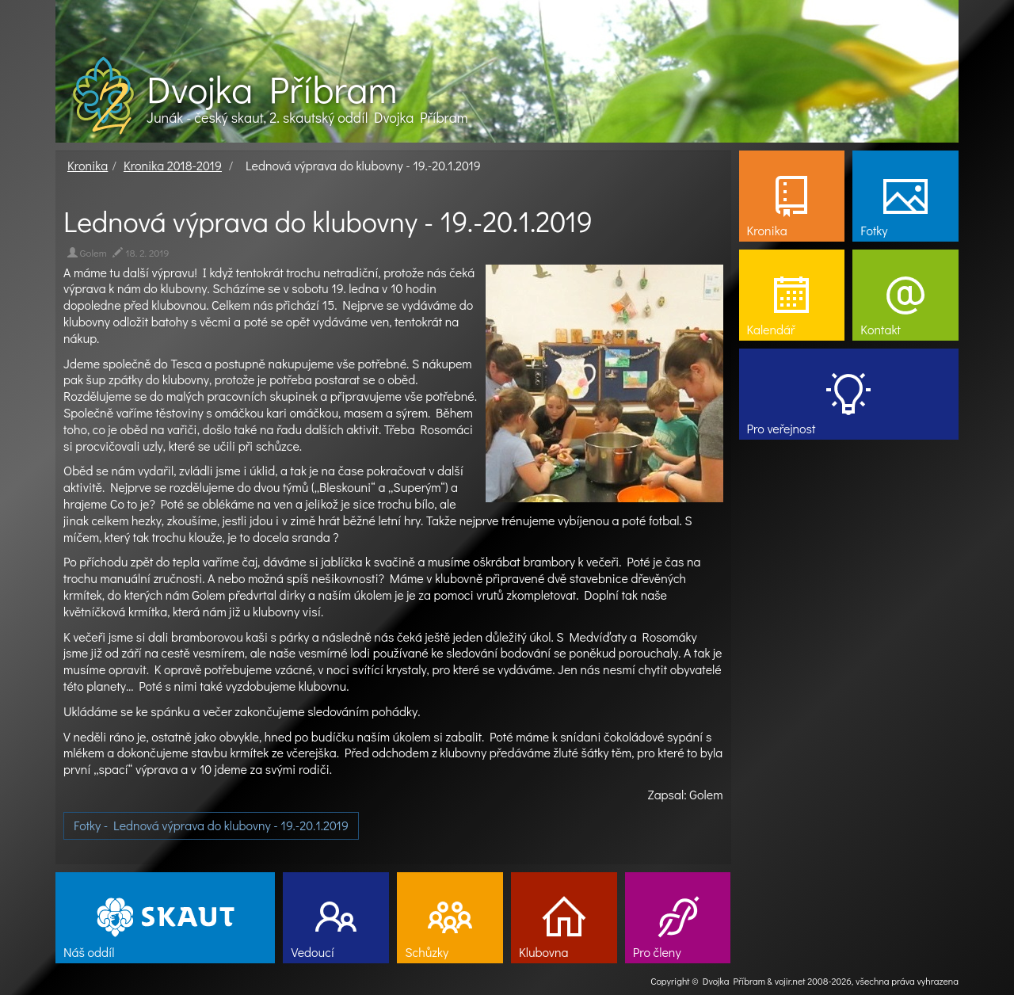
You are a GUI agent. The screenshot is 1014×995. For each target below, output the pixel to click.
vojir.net (790, 980)
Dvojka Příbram (272, 89)
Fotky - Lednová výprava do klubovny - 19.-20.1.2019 (211, 825)
